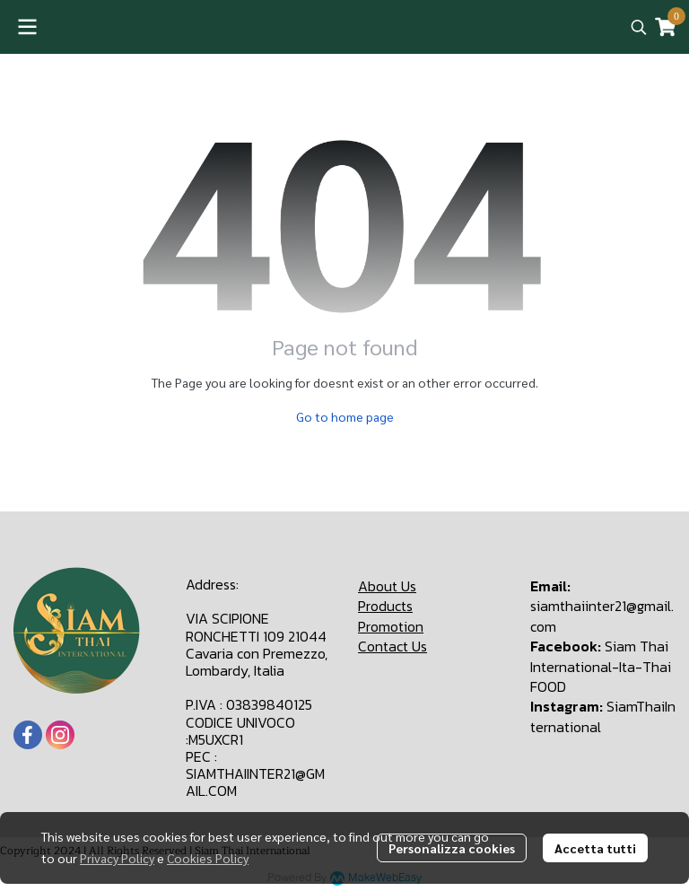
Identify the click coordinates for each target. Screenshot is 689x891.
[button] (638, 26)
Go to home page (345, 416)
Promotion (390, 626)
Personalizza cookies (451, 848)
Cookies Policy (208, 858)
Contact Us (392, 646)
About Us (387, 586)
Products (385, 605)
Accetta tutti (595, 848)
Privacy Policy (117, 858)
